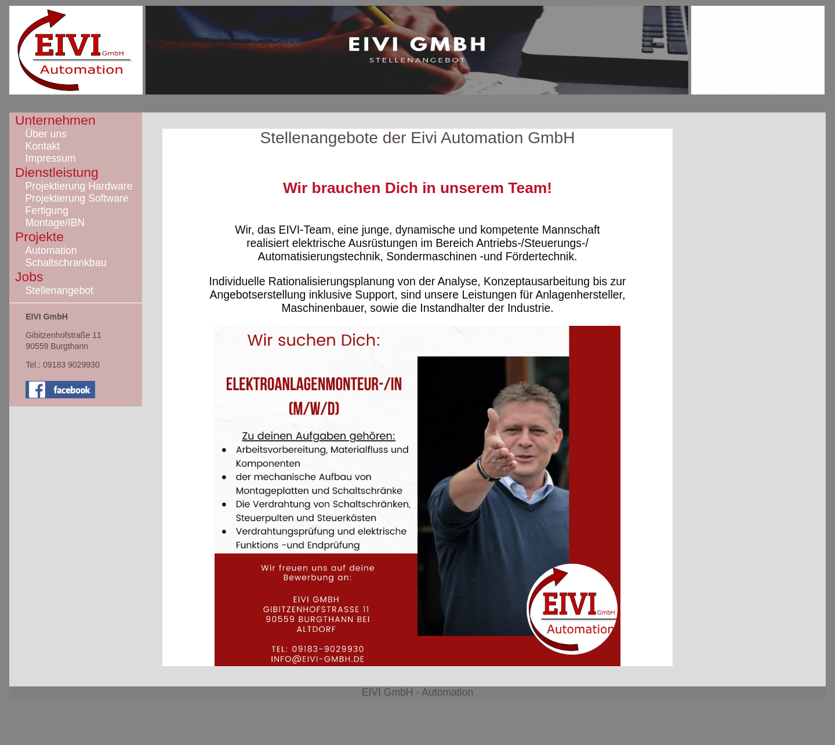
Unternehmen (55, 120)
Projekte (39, 236)
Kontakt (43, 146)
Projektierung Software (77, 198)
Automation (51, 250)
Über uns (46, 134)
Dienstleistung (57, 172)
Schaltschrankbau (66, 262)
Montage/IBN (55, 222)
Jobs (29, 276)
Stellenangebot (59, 290)
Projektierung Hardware (79, 186)
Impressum (51, 158)
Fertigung (47, 210)
